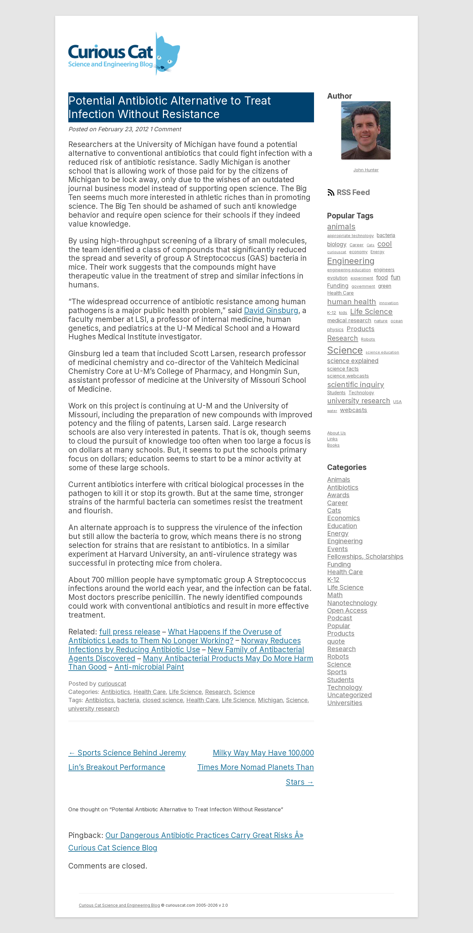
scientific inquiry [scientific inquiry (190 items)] (355, 384)
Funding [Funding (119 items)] (338, 285)
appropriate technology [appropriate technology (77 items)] (350, 235)
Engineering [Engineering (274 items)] (350, 261)
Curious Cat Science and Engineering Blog (119, 905)
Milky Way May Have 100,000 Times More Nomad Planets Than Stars (255, 767)
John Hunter (366, 169)
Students (340, 680)
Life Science (185, 691)
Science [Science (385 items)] (345, 350)
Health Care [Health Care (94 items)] (340, 293)
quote (336, 641)
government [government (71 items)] (363, 286)
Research (217, 691)
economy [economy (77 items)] (358, 251)
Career (337, 503)
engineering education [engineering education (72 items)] (349, 270)
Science (244, 691)
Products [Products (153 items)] (360, 329)
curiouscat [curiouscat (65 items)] (336, 252)
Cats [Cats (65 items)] (370, 245)
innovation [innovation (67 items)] (388, 303)
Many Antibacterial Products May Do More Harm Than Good (190, 663)
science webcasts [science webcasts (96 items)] (348, 376)
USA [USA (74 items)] (397, 401)
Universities (344, 703)
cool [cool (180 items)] (384, 243)
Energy (338, 533)
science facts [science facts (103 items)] (343, 369)
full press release (129, 631)
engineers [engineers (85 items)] (384, 269)
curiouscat (112, 683)
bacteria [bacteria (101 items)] (386, 235)
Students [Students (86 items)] (336, 392)
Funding (339, 564)
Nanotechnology (352, 603)
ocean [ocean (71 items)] (397, 321)
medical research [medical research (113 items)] (349, 320)
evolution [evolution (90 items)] (337, 278)
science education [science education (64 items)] (382, 352)
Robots (338, 656)
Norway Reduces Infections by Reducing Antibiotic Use (184, 645)
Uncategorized (349, 695)
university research (93, 708)
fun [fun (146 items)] (395, 277)
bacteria (128, 700)
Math (335, 595)
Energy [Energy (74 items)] (377, 251)
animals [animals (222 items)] (341, 226)
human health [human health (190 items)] (351, 301)
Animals (338, 479)
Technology (344, 687)
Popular (338, 626)
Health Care (149, 691)
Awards (338, 495)
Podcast (339, 618)
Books (333, 445)
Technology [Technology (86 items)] (361, 392)
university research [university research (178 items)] (358, 400)
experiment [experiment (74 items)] (361, 278)
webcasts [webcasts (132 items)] (353, 409)
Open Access (347, 610)
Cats (334, 510)
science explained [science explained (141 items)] (352, 361)
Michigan (270, 700)
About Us (336, 432)
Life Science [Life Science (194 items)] (371, 311)
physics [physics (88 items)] (335, 329)
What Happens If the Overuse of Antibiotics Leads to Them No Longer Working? (175, 636)
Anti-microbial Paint (149, 666)
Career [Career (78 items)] (356, 244)
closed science (163, 700)
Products (340, 633)
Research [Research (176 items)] (342, 338)
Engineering (345, 541)
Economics (343, 518)
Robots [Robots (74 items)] (368, 339)
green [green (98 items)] (384, 286)
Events (337, 549)
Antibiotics (115, 691)
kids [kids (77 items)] (343, 312)
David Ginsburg (271, 310)
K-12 (333, 579)
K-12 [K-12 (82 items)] (331, 312)
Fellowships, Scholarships (365, 556)
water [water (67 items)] (332, 410)
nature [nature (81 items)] (381, 320)
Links (332, 438)
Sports (337, 672)
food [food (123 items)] (382, 277)
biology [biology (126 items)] (337, 244)
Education (342, 526)
